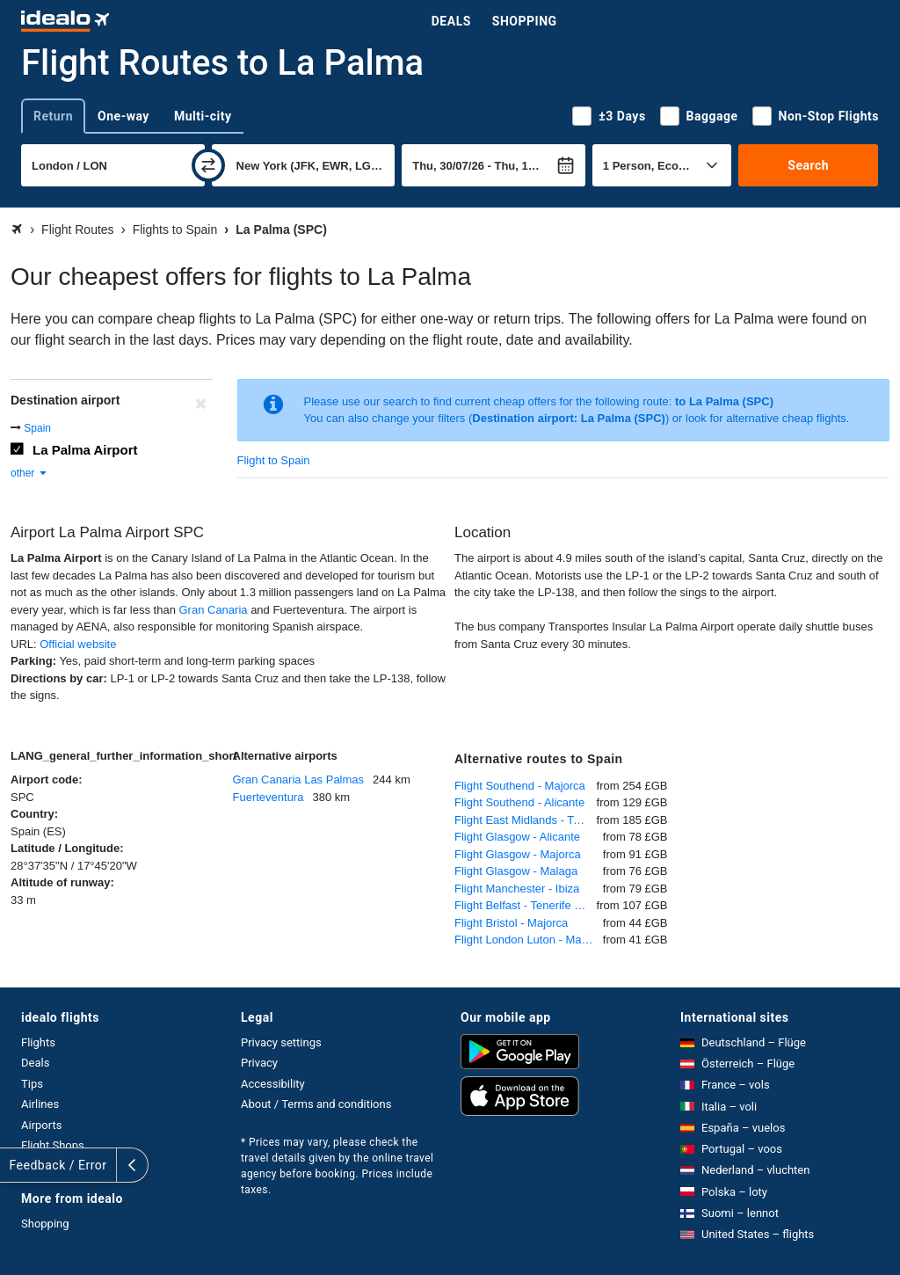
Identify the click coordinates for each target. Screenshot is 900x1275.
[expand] (16, 1165)
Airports (41, 1125)
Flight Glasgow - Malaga (515, 871)
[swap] (208, 165)
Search (808, 165)
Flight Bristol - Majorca (511, 922)
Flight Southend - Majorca (519, 785)
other (29, 473)
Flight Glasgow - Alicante (517, 836)
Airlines (40, 1104)
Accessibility (273, 1083)
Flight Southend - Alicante (519, 802)
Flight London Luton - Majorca (528, 939)
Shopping (524, 21)
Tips (32, 1083)
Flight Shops (52, 1145)
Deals (451, 21)
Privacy (259, 1062)
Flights (38, 1042)
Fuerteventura (268, 797)
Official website (78, 644)
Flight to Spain (273, 460)
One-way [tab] (123, 116)
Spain (37, 428)
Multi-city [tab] (203, 116)
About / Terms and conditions (316, 1104)
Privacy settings (281, 1042)
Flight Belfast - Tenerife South (525, 905)
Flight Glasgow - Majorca (517, 854)
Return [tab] (53, 116)
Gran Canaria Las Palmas (299, 779)
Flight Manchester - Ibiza (516, 888)
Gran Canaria (212, 609)
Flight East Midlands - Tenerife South (525, 820)
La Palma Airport (85, 449)
